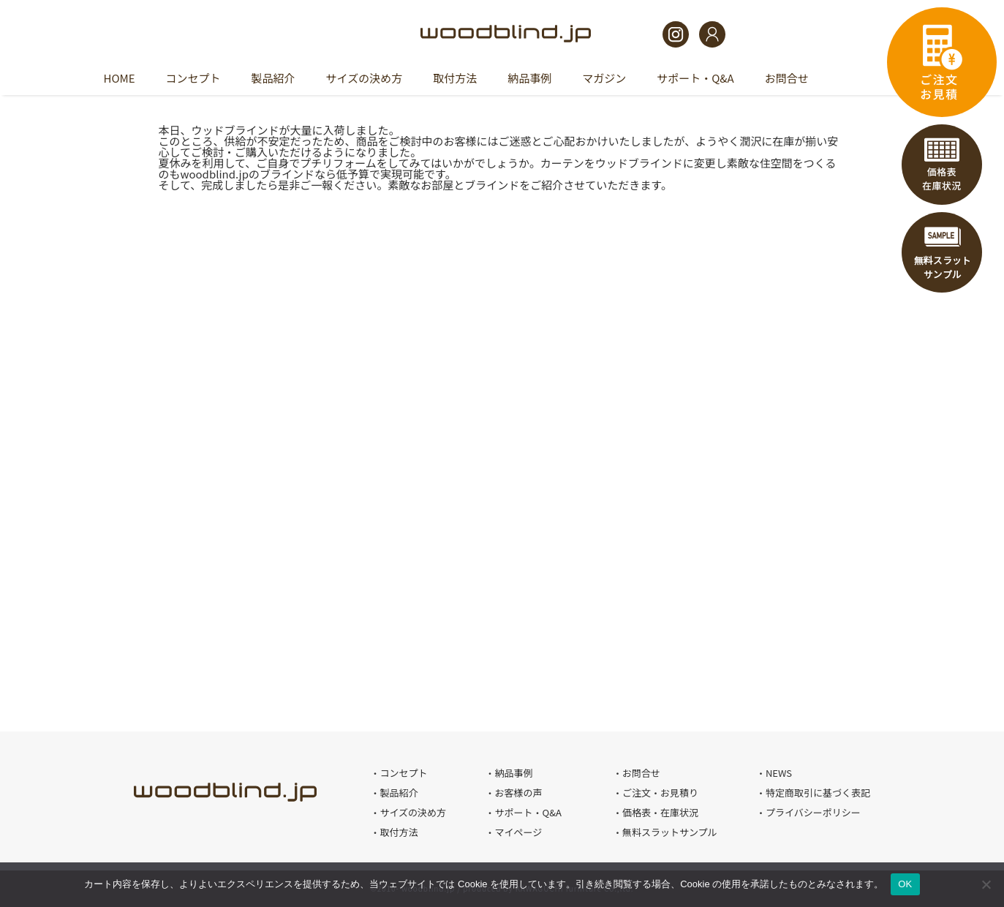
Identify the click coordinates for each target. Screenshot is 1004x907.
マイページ (518, 832)
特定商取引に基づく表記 (818, 792)
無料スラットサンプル (942, 252)
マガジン (604, 78)
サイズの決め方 (364, 78)
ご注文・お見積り (660, 792)
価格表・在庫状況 (942, 164)
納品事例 (529, 78)
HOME (119, 78)
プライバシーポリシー (813, 812)
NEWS (779, 773)
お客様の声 (518, 792)
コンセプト (193, 78)
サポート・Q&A (695, 78)
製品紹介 (273, 78)
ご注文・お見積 (942, 62)
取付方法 (455, 78)
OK (905, 883)
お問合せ (787, 78)
